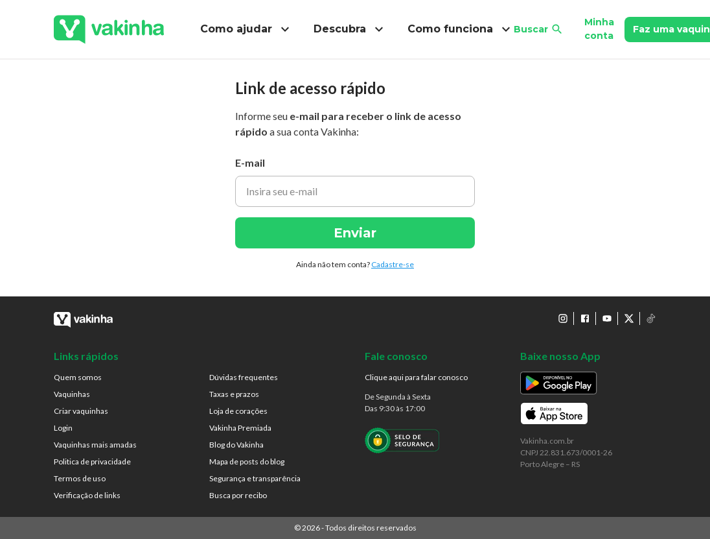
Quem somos (78, 377)
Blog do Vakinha (236, 444)
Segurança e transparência (255, 478)
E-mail (250, 162)
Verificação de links (87, 495)
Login (63, 428)
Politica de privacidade (92, 461)
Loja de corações (238, 411)
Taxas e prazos (234, 394)
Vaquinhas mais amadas (95, 444)
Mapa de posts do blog (246, 461)
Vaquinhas (72, 394)
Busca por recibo (238, 495)
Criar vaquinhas (81, 411)
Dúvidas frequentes (243, 377)
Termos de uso (80, 478)
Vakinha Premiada (240, 428)
